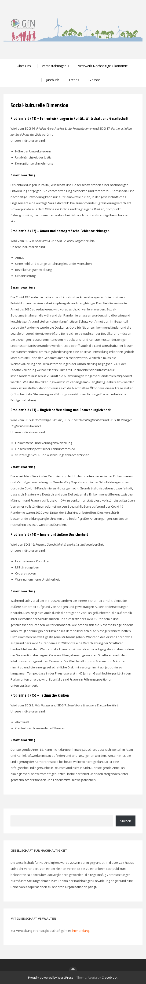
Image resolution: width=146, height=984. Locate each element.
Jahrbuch (52, 80)
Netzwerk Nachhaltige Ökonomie (102, 66)
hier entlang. (81, 931)
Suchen (125, 821)
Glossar (94, 80)
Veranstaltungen (54, 66)
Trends (74, 80)
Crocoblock (109, 977)
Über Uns (24, 66)
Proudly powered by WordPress (50, 977)
